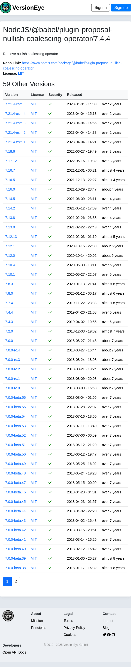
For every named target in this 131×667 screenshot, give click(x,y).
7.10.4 (10, 265)
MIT (21, 73)
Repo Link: (12, 63)
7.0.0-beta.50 (15, 454)
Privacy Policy (74, 628)
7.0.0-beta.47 (15, 483)
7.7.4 (9, 303)
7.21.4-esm (14, 104)
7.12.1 (10, 246)
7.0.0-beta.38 (15, 568)
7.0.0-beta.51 (15, 445)
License (37, 95)
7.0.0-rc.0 (12, 388)
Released (74, 95)
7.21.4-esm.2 (15, 132)
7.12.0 (10, 256)
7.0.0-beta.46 (15, 492)
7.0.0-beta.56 (15, 398)
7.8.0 (9, 293)
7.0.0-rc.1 (12, 379)
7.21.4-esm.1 (15, 142)
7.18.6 (10, 151)
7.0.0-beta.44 (15, 511)
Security (55, 95)
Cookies (70, 635)
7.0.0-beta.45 (15, 502)
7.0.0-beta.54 (15, 416)
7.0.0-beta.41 (15, 539)
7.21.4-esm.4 (15, 114)
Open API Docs (14, 652)
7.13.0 (10, 227)
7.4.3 (9, 322)
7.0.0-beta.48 (15, 473)
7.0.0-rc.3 (12, 360)
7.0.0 (9, 341)
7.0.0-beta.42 (15, 530)
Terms (68, 621)
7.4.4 (9, 312)
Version (11, 95)
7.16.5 (10, 180)
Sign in (100, 7)
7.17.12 (11, 161)
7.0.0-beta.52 (15, 435)
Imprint (108, 621)
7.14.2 (10, 208)
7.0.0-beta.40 (15, 549)
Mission (37, 621)
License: (10, 73)
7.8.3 (9, 284)
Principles (38, 628)
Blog (106, 628)
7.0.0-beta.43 (15, 521)
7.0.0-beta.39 (15, 558)
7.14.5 (10, 199)
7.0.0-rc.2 (12, 369)
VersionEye (28, 7)
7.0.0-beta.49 (15, 464)
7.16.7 (10, 170)
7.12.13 (11, 237)
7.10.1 (10, 274)
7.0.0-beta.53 (15, 426)
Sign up (121, 7)
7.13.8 (10, 218)
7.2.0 (9, 331)
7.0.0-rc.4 (12, 350)
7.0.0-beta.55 (15, 407)
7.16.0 (10, 189)
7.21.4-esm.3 (15, 123)
